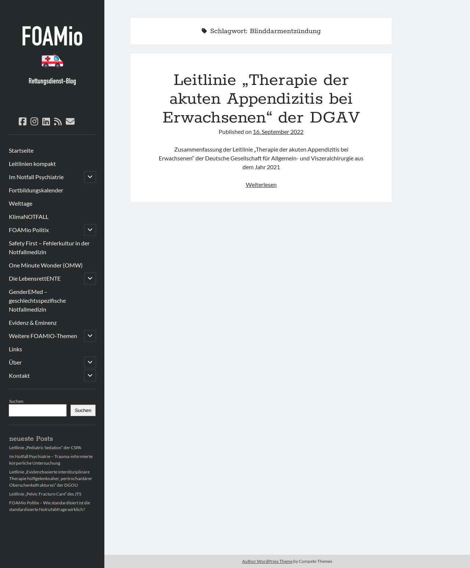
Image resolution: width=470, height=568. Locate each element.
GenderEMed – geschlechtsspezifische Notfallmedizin (37, 300)
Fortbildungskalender (36, 190)
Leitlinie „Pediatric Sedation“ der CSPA (45, 447)
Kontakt (19, 375)
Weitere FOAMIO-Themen (43, 335)
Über (15, 362)
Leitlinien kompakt (32, 163)
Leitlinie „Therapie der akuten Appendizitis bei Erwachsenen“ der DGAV (261, 99)
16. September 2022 (278, 131)
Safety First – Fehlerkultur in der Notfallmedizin (49, 247)
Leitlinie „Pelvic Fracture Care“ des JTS (45, 494)
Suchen (16, 401)
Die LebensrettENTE (35, 278)
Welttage (20, 203)
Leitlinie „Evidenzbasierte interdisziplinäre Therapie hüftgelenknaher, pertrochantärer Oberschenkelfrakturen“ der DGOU (50, 478)
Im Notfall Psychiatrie (36, 176)
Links (15, 348)
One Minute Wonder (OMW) (46, 265)
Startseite (21, 150)
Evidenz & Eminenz (33, 322)
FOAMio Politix (29, 229)
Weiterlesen (261, 184)
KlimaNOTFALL (29, 216)
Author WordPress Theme (267, 561)
